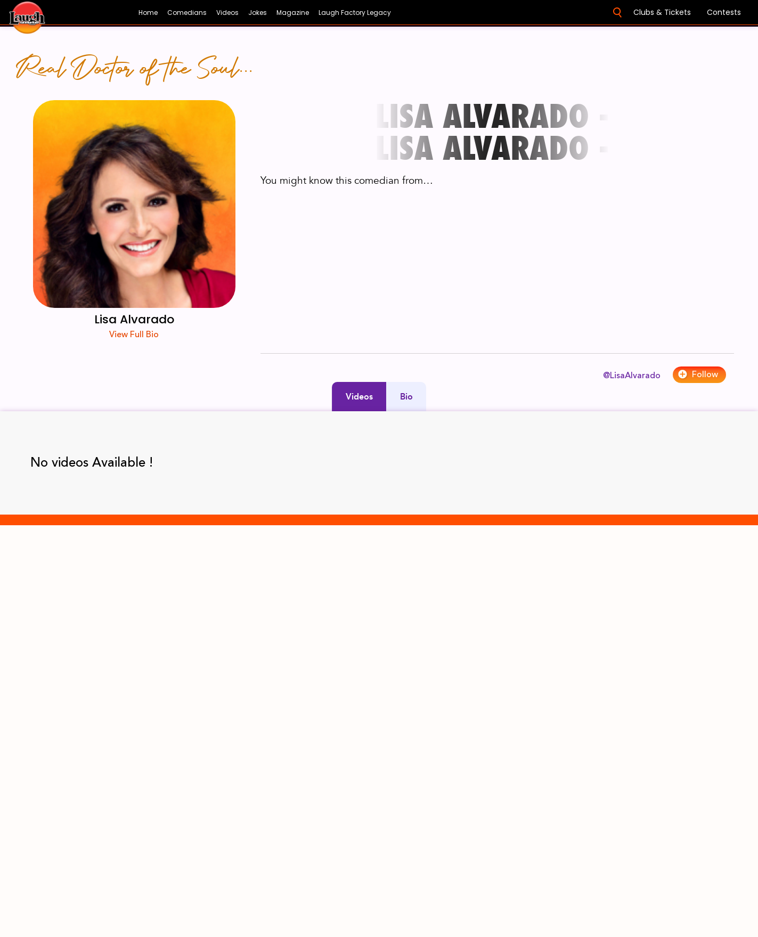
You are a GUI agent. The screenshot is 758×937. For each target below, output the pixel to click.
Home (148, 12)
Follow (697, 374)
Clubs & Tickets (662, 12)
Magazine (292, 12)
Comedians (187, 12)
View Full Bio (134, 334)
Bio (406, 397)
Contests (724, 12)
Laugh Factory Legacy (355, 12)
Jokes (257, 12)
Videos (227, 12)
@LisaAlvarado (632, 375)
